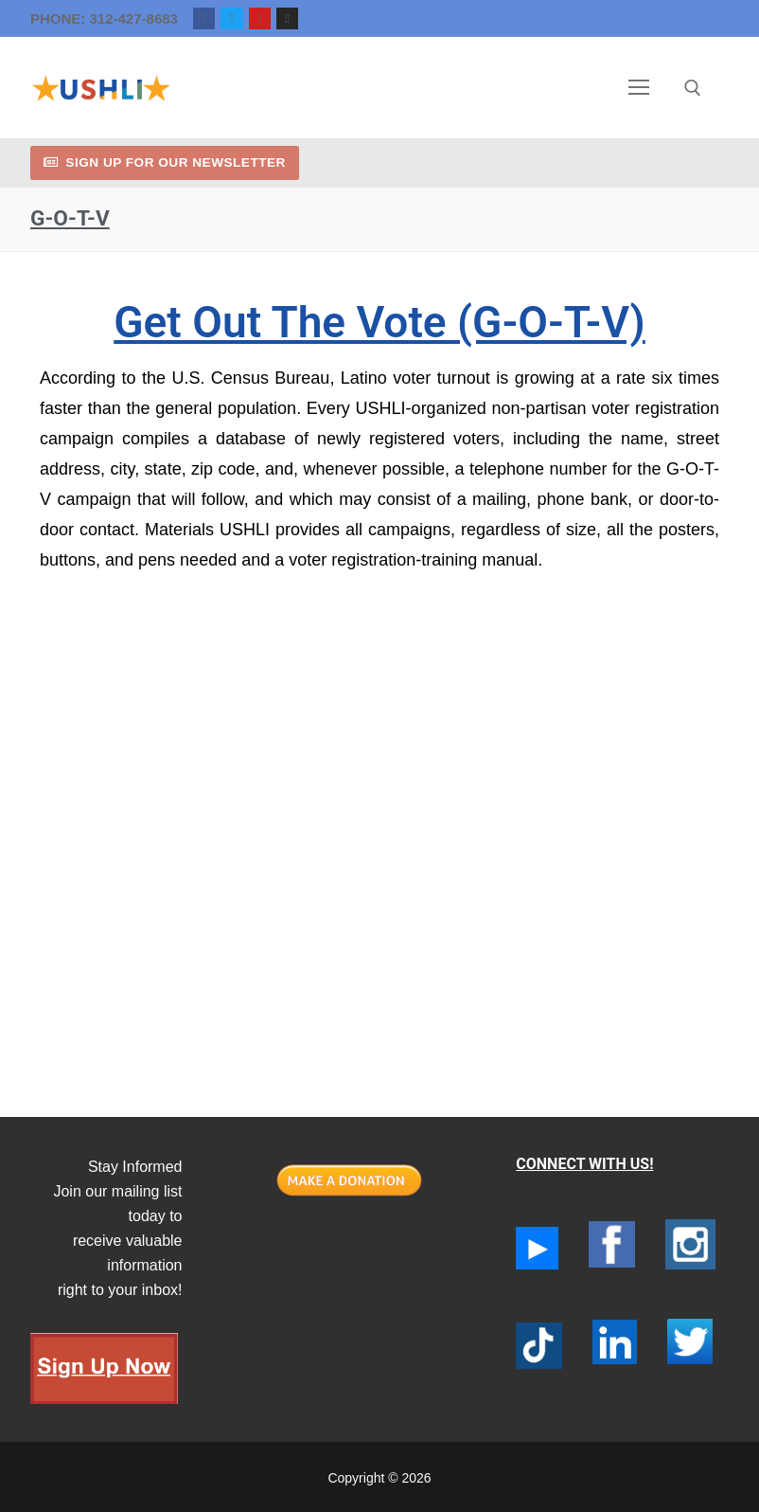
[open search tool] (692, 88)
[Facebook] (204, 18)
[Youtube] (260, 18)
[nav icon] (639, 88)
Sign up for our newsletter (165, 162)
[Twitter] (231, 18)
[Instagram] (287, 18)
